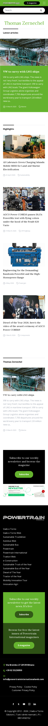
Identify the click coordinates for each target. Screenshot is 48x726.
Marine (23, 107)
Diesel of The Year (12, 572)
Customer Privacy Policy (23, 690)
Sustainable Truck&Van (14, 537)
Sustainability (25, 175)
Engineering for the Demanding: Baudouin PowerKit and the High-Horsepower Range (22, 274)
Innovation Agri (10, 584)
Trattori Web (9, 556)
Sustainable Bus (11, 544)
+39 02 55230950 (12, 670)
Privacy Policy (15, 686)
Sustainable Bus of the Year (16, 568)
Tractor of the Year (12, 576)
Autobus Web (9, 541)
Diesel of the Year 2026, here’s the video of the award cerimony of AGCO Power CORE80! (24, 326)
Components (25, 335)
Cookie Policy (30, 686)
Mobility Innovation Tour (15, 580)
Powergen (22, 283)
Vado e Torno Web (12, 533)
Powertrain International (15, 552)
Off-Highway (25, 231)
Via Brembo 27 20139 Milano (18, 664)
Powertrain (8, 548)
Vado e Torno (9, 529)
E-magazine (32, 3)
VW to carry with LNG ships (21, 71)
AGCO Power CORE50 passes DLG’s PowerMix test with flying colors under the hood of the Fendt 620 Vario (22, 220)
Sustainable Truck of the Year (17, 564)
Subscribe (24, 474)
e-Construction (10, 560)
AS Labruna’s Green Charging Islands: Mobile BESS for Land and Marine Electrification (24, 166)
